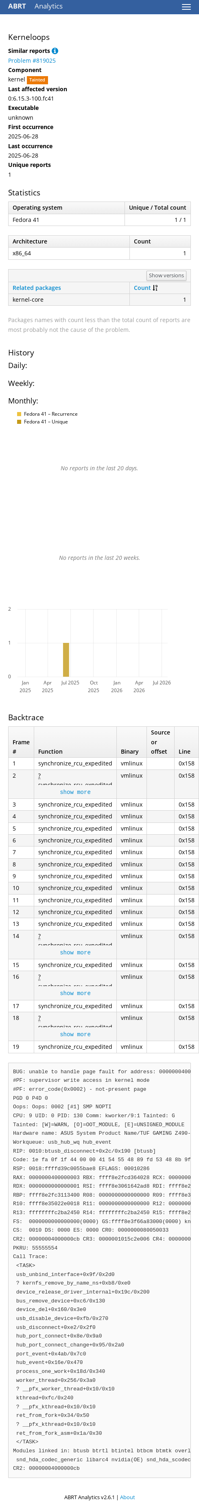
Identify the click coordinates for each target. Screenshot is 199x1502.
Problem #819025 (32, 60)
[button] (55, 51)
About (127, 1497)
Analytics (35, 6)
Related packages (37, 288)
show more (75, 792)
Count (142, 288)
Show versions (166, 275)
